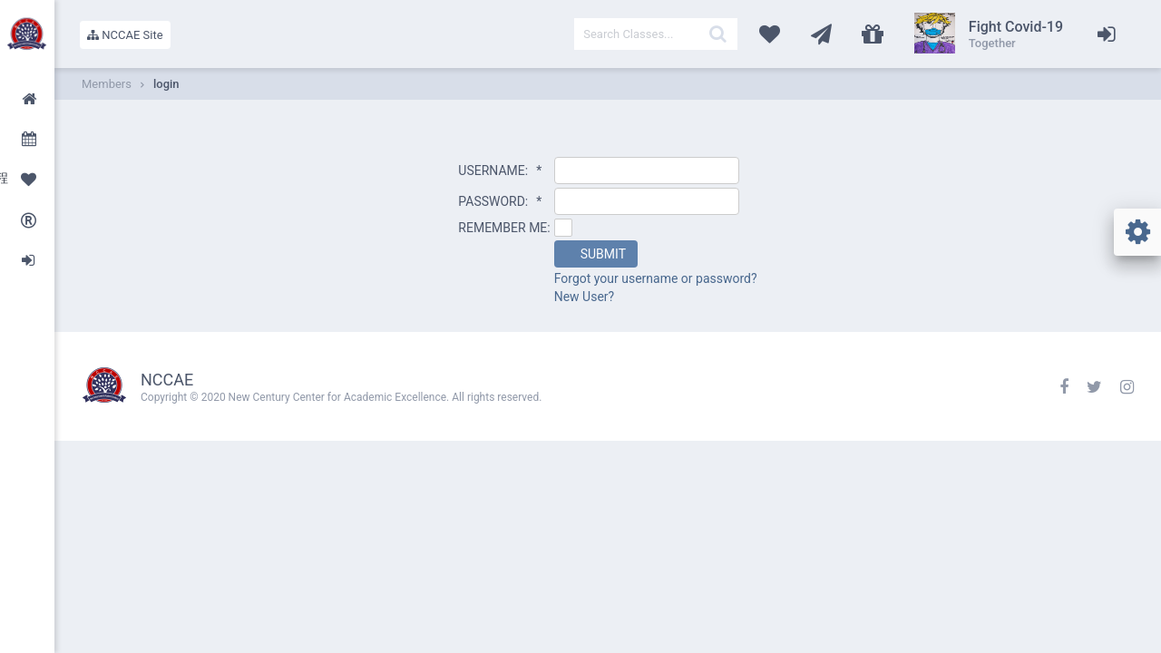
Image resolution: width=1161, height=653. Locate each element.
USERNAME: (499, 170)
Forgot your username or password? (655, 278)
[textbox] (655, 34)
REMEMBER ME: (504, 227)
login (166, 84)
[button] (596, 254)
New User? (584, 296)
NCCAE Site (125, 35)
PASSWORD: (499, 201)
